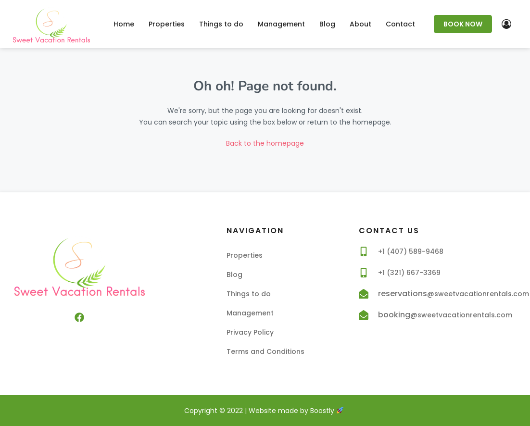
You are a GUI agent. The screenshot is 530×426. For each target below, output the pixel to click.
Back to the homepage (265, 143)
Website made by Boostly (296, 410)
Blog (327, 24)
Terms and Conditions (265, 351)
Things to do (221, 24)
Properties (167, 24)
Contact (400, 24)
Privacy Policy (250, 332)
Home (124, 24)
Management (281, 24)
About (360, 24)
